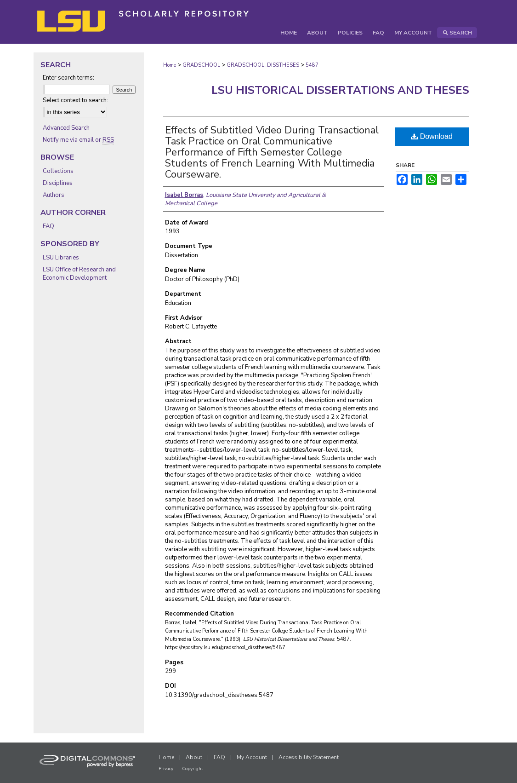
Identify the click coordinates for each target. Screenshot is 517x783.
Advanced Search (66, 128)
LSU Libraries (61, 257)
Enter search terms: (68, 78)
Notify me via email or (78, 140)
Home (169, 65)
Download (432, 136)
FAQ (48, 226)
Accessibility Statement (308, 757)
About (194, 757)
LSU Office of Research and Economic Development (79, 273)
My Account (252, 757)
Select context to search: (75, 100)
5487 (312, 65)
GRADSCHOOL (201, 65)
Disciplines (58, 183)
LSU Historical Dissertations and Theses (340, 90)
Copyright (192, 769)
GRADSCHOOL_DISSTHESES (263, 65)
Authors (53, 195)
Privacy (166, 769)
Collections (58, 171)
